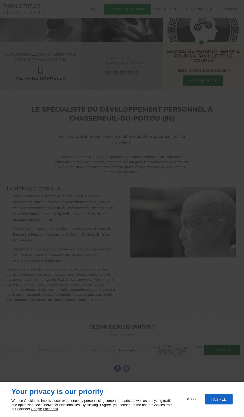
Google (36, 409)
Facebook (50, 409)
